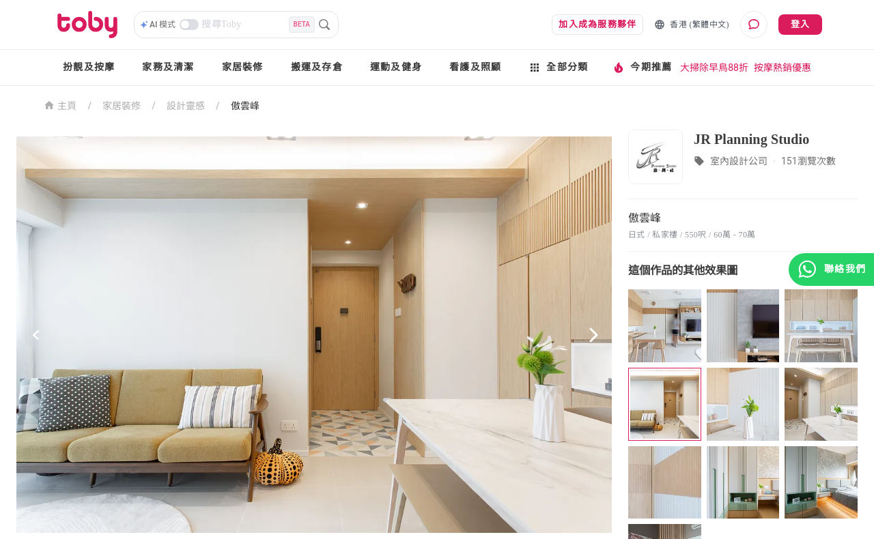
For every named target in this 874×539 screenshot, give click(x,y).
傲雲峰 (245, 105)
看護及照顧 (475, 67)
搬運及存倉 (317, 67)
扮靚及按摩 (89, 67)
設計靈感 (186, 105)
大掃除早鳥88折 (714, 67)
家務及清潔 (168, 67)
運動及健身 (396, 67)
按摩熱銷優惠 (782, 67)
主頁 (60, 104)
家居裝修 (243, 67)
